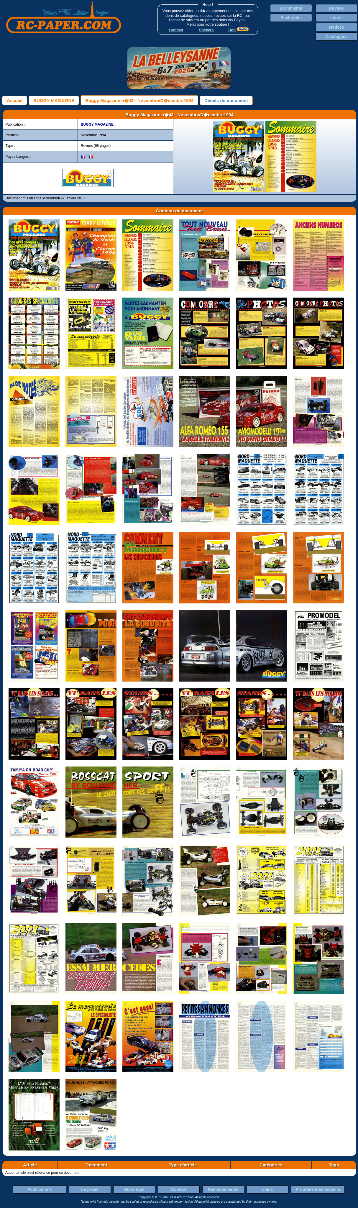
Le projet (89, 1189)
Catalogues (336, 36)
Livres (336, 17)
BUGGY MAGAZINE (53, 100)
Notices (336, 27)
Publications (39, 1189)
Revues (336, 8)
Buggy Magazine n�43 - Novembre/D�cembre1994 (139, 100)
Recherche (291, 17)
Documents (291, 8)
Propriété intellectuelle (318, 1189)
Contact (178, 1189)
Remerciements (223, 1189)
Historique (134, 1189)
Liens (267, 1189)
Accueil (14, 100)
